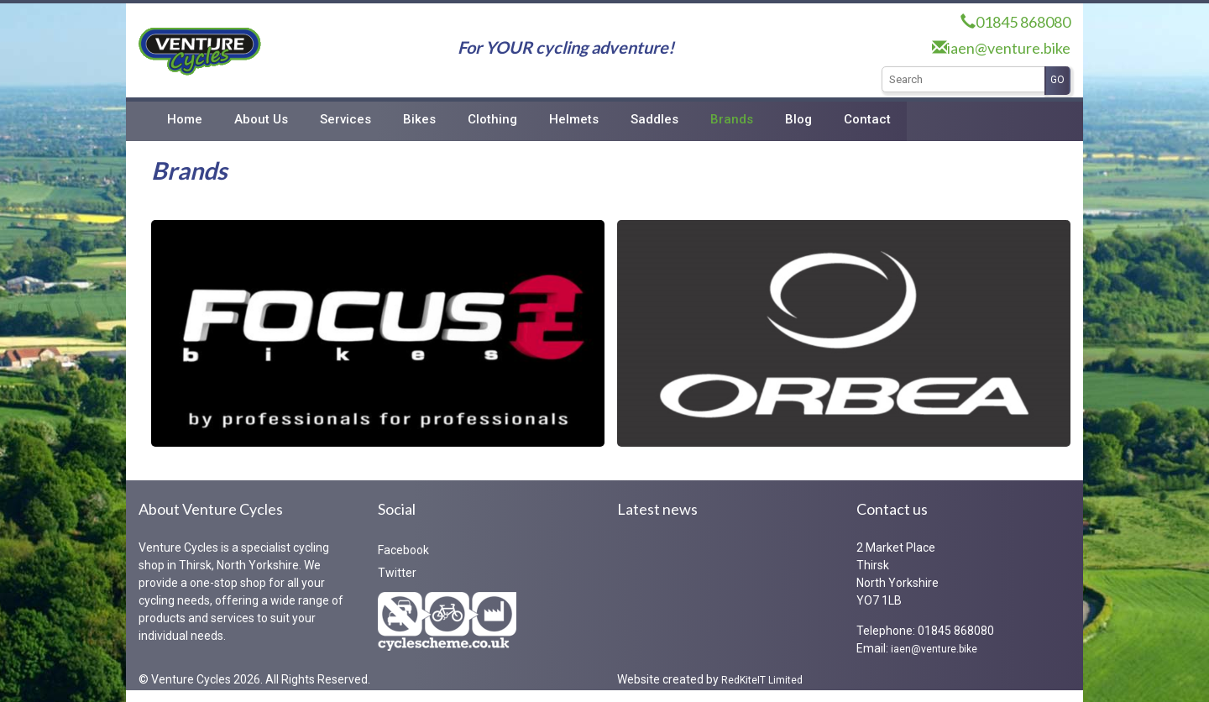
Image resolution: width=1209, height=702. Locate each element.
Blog (798, 119)
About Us (261, 119)
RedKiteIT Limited (762, 680)
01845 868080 (1023, 22)
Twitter (397, 572)
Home (184, 119)
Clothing (492, 119)
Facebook (403, 550)
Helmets (574, 119)
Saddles (654, 119)
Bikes (419, 119)
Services (345, 119)
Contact (867, 119)
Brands (731, 119)
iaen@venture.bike (1008, 48)
